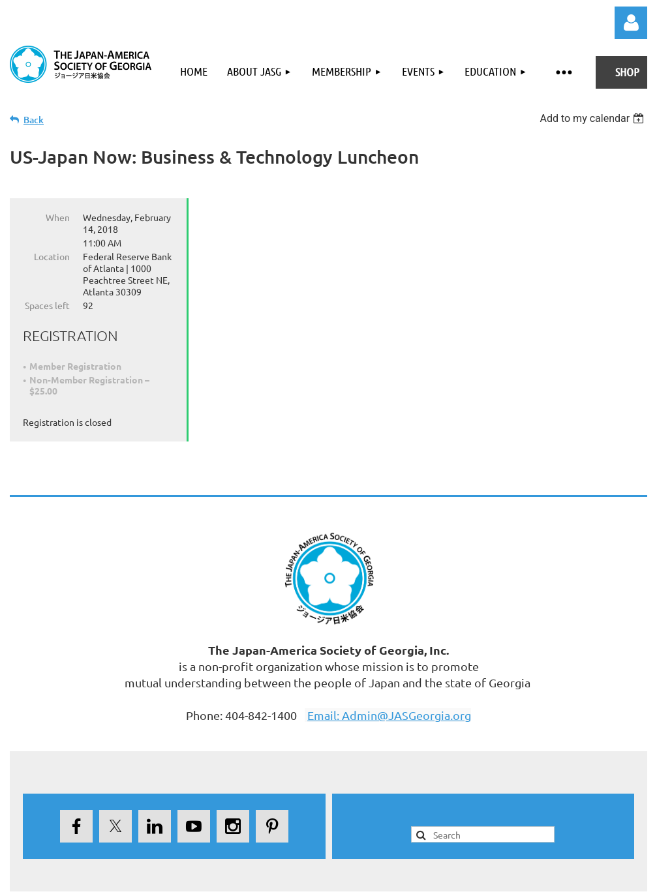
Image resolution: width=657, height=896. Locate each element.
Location (52, 256)
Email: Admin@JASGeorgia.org (389, 715)
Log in (631, 23)
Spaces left (47, 305)
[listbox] (593, 118)
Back (33, 119)
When (58, 217)
